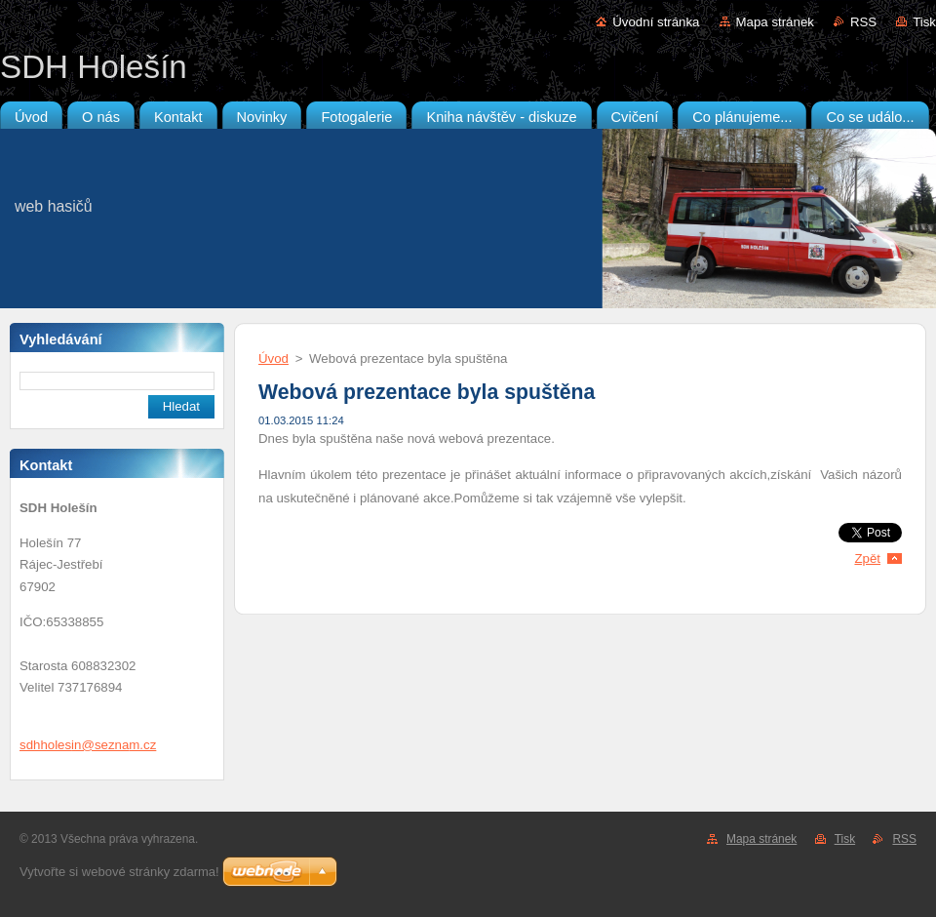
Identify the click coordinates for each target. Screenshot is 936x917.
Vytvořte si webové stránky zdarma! (119, 871)
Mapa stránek (775, 22)
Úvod (273, 358)
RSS (863, 22)
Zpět (867, 558)
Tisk (924, 22)
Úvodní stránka (655, 22)
